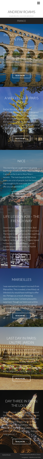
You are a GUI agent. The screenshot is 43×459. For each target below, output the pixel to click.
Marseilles (21, 279)
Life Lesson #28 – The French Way (21, 218)
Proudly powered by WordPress (28, 454)
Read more (22, 76)
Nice (21, 161)
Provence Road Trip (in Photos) (21, 37)
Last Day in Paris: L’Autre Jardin (21, 340)
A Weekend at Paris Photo (21, 100)
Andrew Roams (21, 12)
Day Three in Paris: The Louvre (21, 403)
